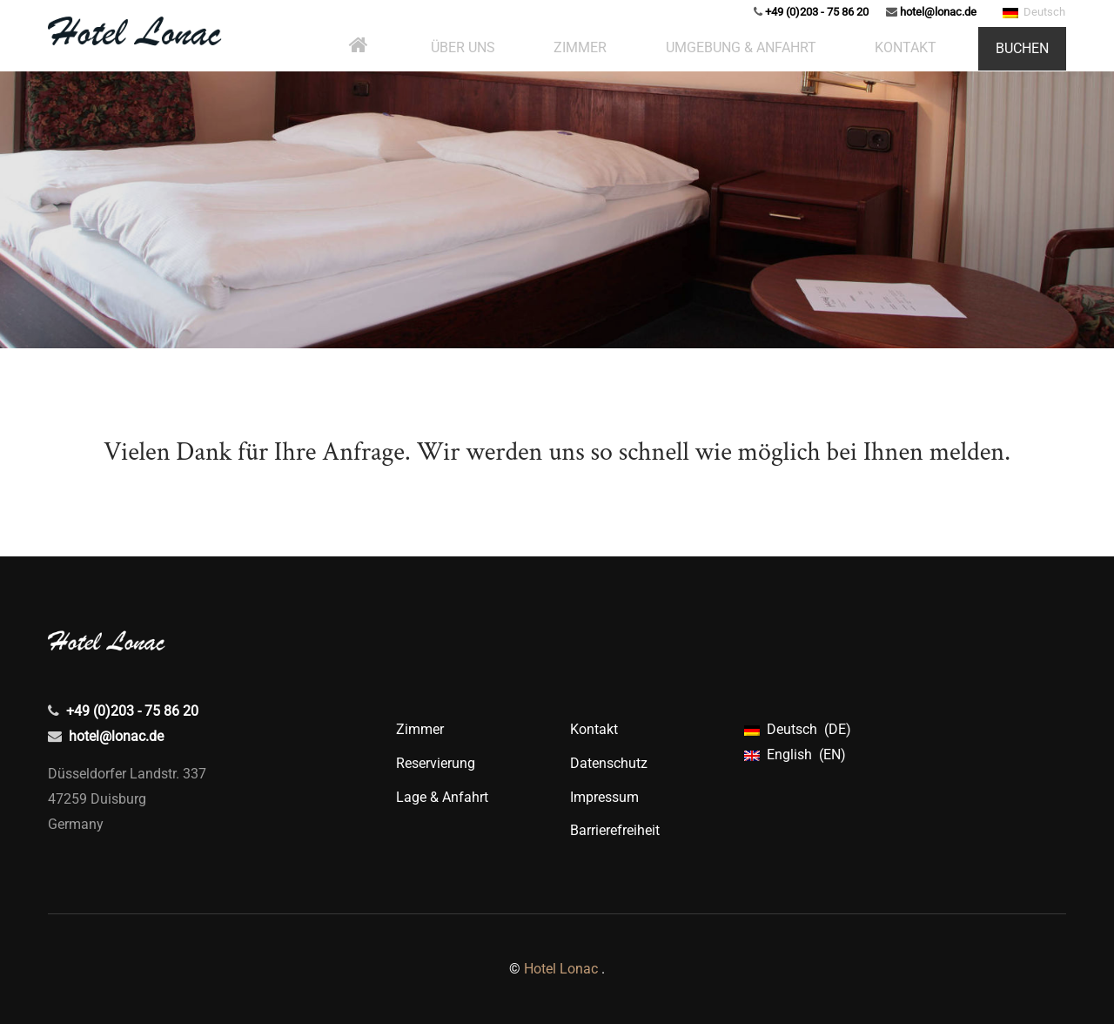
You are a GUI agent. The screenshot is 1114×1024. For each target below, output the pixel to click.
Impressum (604, 797)
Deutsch (1034, 33)
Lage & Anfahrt (442, 797)
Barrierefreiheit (615, 830)
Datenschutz (609, 763)
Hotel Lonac (561, 968)
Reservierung (435, 763)
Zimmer (420, 729)
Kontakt (594, 729)
